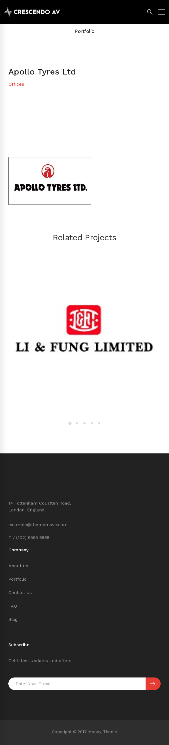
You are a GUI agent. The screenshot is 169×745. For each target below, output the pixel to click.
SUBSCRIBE (152, 684)
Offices (16, 84)
